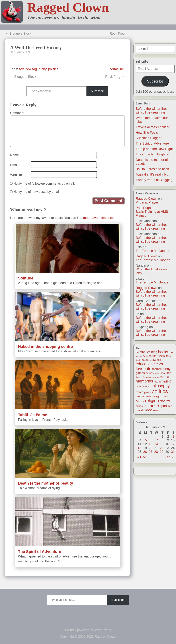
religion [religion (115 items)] (152, 400)
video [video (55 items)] (148, 410)
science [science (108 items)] (151, 405)
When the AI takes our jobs (152, 271)
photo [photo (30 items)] (139, 392)
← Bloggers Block (18, 33)
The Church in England (152, 154)
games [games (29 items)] (140, 373)
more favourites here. (98, 218)
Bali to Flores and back (152, 169)
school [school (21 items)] (140, 406)
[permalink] (116, 69)
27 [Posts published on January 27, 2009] (150, 452)
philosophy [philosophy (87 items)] (160, 386)
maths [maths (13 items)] (156, 377)
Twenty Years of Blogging (154, 180)
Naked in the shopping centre (45, 346)
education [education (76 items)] (144, 364)
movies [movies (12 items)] (157, 381)
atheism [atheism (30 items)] (145, 352)
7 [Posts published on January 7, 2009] (157, 440)
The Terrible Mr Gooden (153, 251)
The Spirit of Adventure (152, 143)
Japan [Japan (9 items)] (138, 377)
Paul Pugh (143, 208)
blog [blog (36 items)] (154, 352)
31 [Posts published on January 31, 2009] (173, 452)
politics (53, 69)
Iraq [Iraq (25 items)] (168, 373)
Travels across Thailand (153, 127)
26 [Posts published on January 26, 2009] (145, 452)
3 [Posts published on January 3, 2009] (174, 436)
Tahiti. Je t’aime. (33, 415)
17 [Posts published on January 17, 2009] (173, 444)
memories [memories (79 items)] (144, 381)
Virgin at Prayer (147, 202)
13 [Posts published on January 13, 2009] (150, 444)
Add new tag (28, 69)
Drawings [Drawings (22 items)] (155, 359)
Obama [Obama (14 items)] (146, 386)
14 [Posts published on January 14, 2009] (156, 444)
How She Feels (147, 132)
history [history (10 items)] (158, 373)
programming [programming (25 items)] (144, 396)
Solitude (25, 278)
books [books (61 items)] (163, 352)
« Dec (141, 457)
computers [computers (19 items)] (164, 356)
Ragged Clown (68, 7)
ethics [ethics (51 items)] (158, 364)
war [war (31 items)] (155, 410)
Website (16, 175)
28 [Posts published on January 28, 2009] (156, 452)
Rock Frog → (119, 33)
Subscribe (155, 81)
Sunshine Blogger (148, 138)
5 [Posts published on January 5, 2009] (146, 440)
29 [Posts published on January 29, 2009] (161, 452)
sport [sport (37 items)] (163, 406)
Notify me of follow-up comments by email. (44, 183)
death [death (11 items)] (138, 360)
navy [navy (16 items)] (138, 386)
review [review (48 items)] (165, 401)
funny (42, 69)
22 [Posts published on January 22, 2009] (161, 448)
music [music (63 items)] (166, 381)
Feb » (169, 457)
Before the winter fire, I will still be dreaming (152, 110)
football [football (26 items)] (156, 369)
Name (14, 155)
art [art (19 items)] (137, 352)
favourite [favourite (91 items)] (143, 368)
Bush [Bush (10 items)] (145, 356)
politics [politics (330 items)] (160, 391)
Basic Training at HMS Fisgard (152, 213)
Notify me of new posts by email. (36, 192)
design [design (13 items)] (145, 360)
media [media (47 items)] (164, 377)
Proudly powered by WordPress (88, 630)
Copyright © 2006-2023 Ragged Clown (88, 636)
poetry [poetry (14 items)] (147, 392)
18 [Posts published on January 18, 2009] (139, 448)
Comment (17, 113)
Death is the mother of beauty (45, 483)
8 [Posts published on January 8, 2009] (162, 440)
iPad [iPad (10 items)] (163, 373)
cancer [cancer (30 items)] (152, 356)
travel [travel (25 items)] (139, 410)
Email (14, 165)
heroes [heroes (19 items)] (150, 373)
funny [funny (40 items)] (167, 369)
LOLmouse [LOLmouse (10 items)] (147, 377)
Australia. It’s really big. (152, 174)
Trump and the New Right (154, 149)
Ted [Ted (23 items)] (170, 406)
